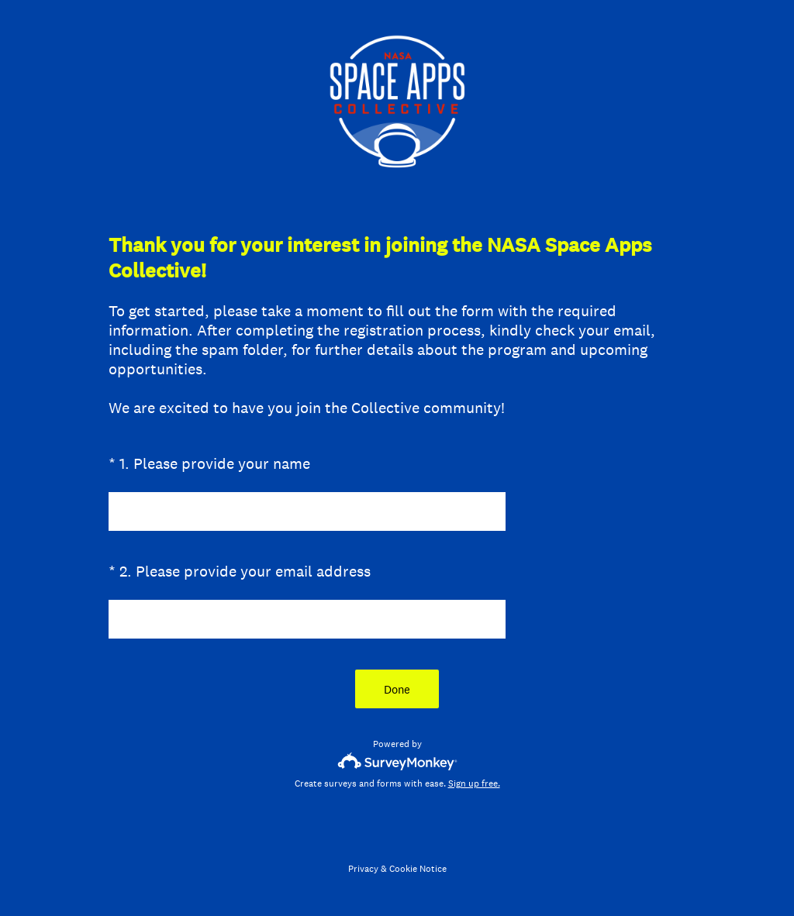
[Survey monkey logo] (397, 761)
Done (397, 689)
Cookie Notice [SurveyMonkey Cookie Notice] (418, 869)
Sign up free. (474, 783)
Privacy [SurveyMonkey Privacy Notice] (363, 869)
